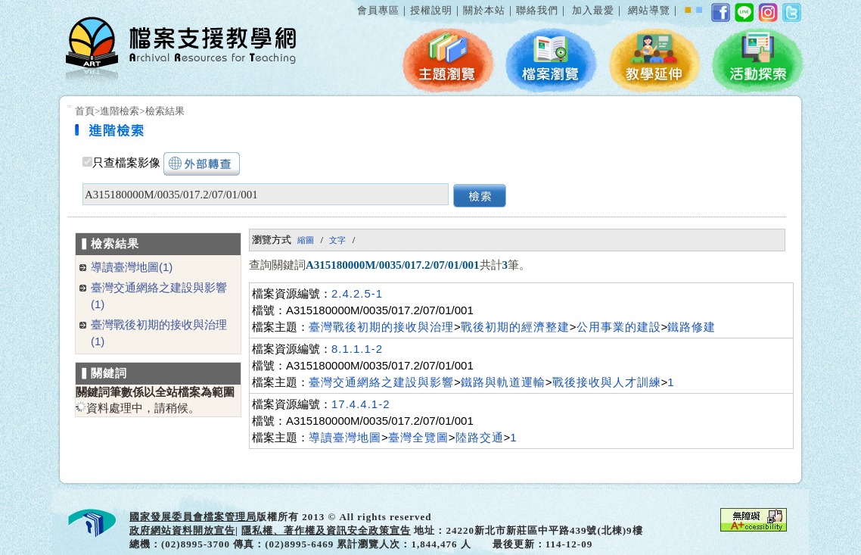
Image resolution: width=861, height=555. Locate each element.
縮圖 (305, 240)
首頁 (85, 111)
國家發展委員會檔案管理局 (192, 516)
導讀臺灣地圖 (345, 437)
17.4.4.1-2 (360, 404)
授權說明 (431, 10)
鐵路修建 (691, 326)
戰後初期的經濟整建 (515, 326)
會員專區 (378, 10)
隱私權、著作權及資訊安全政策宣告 (326, 530)
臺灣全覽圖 (418, 437)
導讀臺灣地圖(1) (132, 266)
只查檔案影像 (126, 163)
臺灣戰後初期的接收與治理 (381, 326)
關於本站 (484, 10)
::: (354, 3)
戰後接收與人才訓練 (606, 382)
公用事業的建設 (619, 326)
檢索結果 (165, 111)
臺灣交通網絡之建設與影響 (381, 382)
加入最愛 (593, 10)
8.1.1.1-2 (357, 348)
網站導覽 (649, 10)
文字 (337, 240)
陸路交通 (479, 437)
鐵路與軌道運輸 (503, 382)
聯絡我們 (537, 10)
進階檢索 (119, 111)
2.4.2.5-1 (357, 293)
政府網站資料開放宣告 (182, 530)
